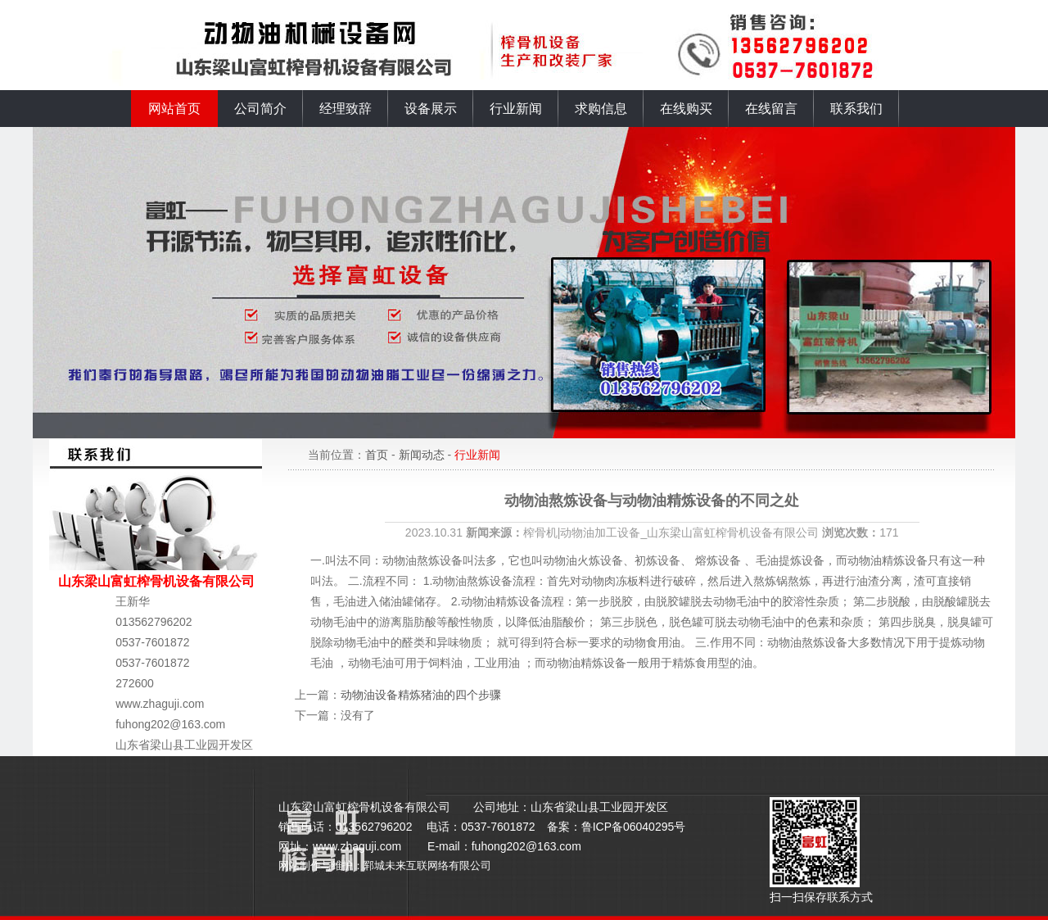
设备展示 (430, 109)
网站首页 (174, 109)
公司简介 (260, 109)
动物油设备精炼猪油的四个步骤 (421, 694)
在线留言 (771, 109)
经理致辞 (345, 109)
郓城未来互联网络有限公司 (427, 865)
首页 (376, 454)
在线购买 (686, 109)
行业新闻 (516, 109)
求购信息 (601, 109)
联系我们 (856, 109)
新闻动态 (422, 454)
